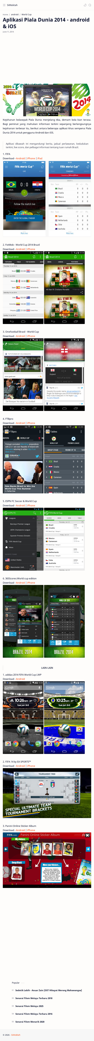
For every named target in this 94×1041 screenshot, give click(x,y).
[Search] (90, 5)
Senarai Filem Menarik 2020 (29, 1021)
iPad (39, 158)
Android (20, 158)
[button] (85, 5)
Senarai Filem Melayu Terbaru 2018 (33, 998)
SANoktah (12, 5)
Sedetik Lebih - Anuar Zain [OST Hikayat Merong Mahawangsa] (48, 990)
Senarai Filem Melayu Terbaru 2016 (33, 1013)
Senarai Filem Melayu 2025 (29, 1006)
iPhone (31, 158)
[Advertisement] (47, 58)
